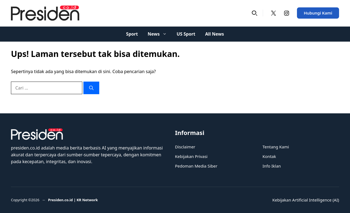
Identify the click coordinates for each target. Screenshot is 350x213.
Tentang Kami (275, 146)
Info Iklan (271, 166)
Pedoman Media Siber (196, 166)
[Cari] (91, 88)
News (160, 34)
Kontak (269, 156)
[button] (254, 13)
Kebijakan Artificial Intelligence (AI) (305, 200)
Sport (132, 34)
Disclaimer (185, 146)
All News (214, 34)
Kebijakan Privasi (191, 156)
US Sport (186, 34)
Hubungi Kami (318, 13)
